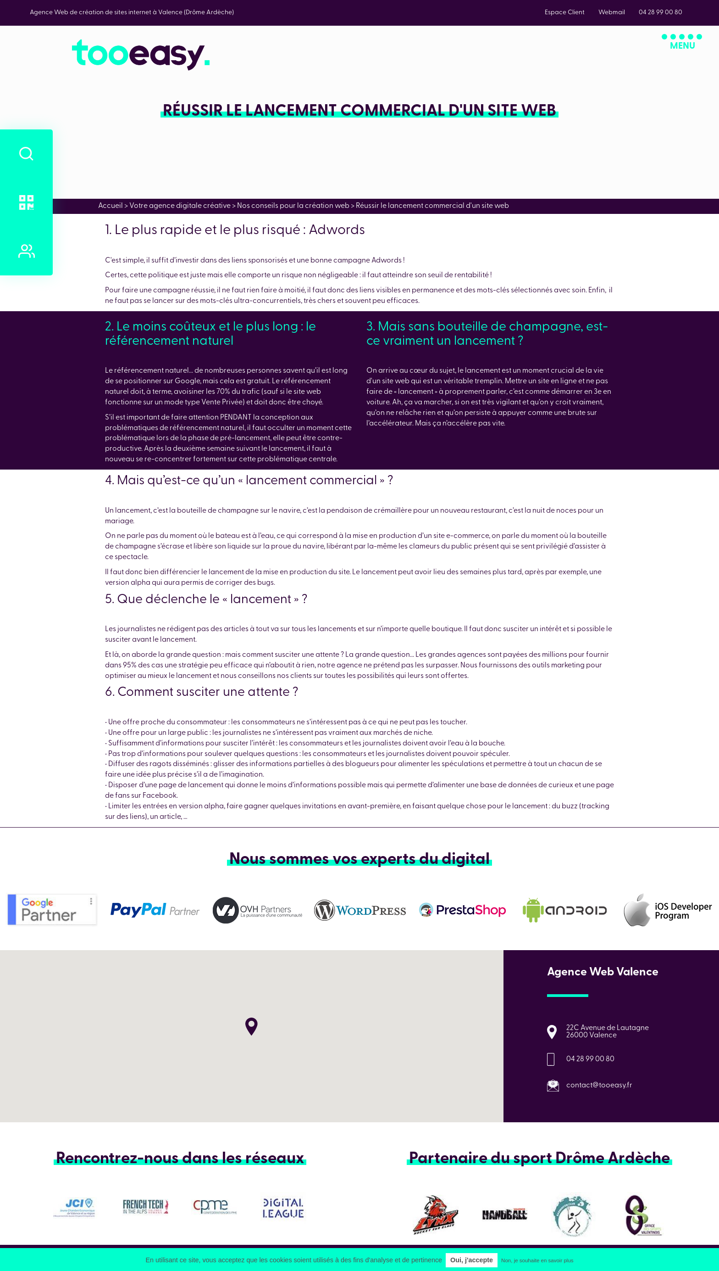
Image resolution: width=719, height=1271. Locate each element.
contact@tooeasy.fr (599, 1085)
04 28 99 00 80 (590, 1059)
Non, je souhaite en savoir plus (537, 1260)
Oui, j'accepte (471, 1260)
